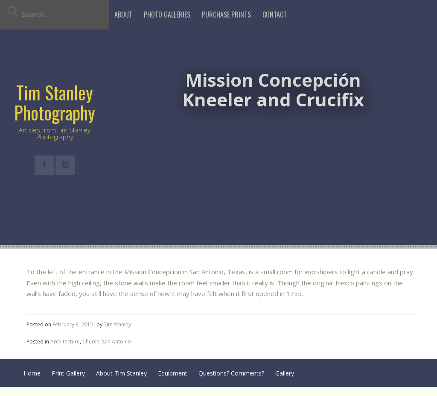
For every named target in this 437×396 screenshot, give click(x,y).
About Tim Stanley (121, 373)
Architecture (65, 341)
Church (90, 341)
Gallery (284, 373)
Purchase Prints (226, 14)
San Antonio (116, 341)
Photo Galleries (167, 14)
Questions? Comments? (231, 373)
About (123, 14)
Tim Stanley (117, 324)
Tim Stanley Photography (54, 102)
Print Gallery (68, 373)
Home (32, 373)
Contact (274, 14)
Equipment (172, 373)
